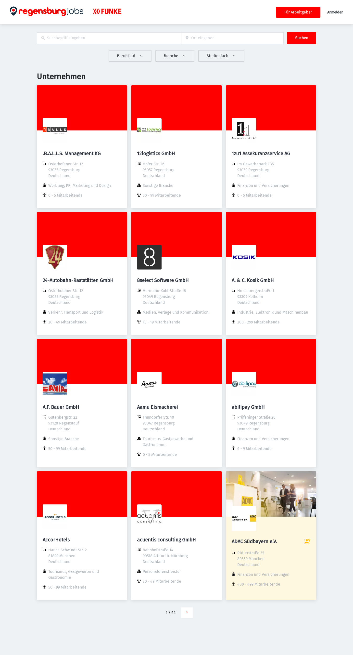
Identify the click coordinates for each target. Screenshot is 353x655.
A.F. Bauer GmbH (61, 407)
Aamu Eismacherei (157, 407)
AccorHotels (56, 540)
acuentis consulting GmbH (166, 540)
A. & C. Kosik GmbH (253, 280)
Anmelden (335, 12)
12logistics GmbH (156, 153)
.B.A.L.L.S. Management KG (72, 153)
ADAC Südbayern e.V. (254, 541)
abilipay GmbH (248, 407)
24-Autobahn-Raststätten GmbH (78, 280)
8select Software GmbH (163, 280)
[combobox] (109, 38)
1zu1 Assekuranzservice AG (261, 153)
